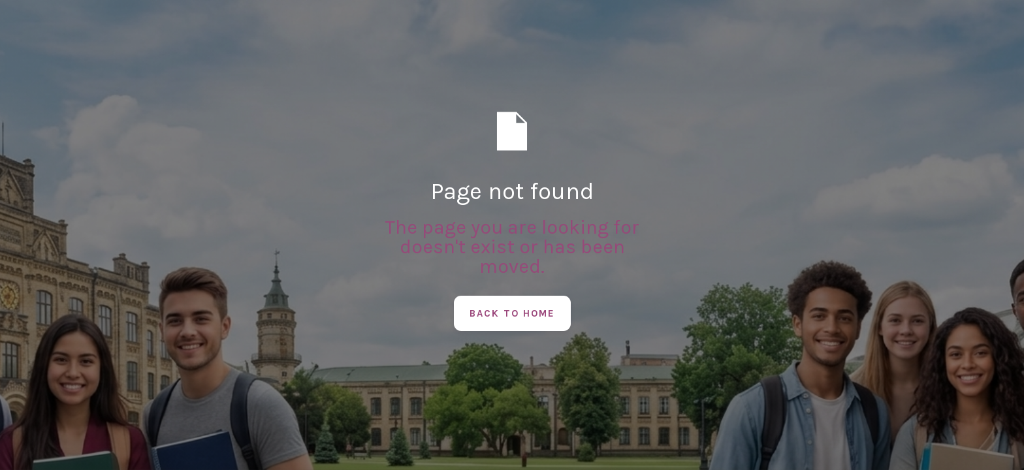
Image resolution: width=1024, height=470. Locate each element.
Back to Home (512, 313)
